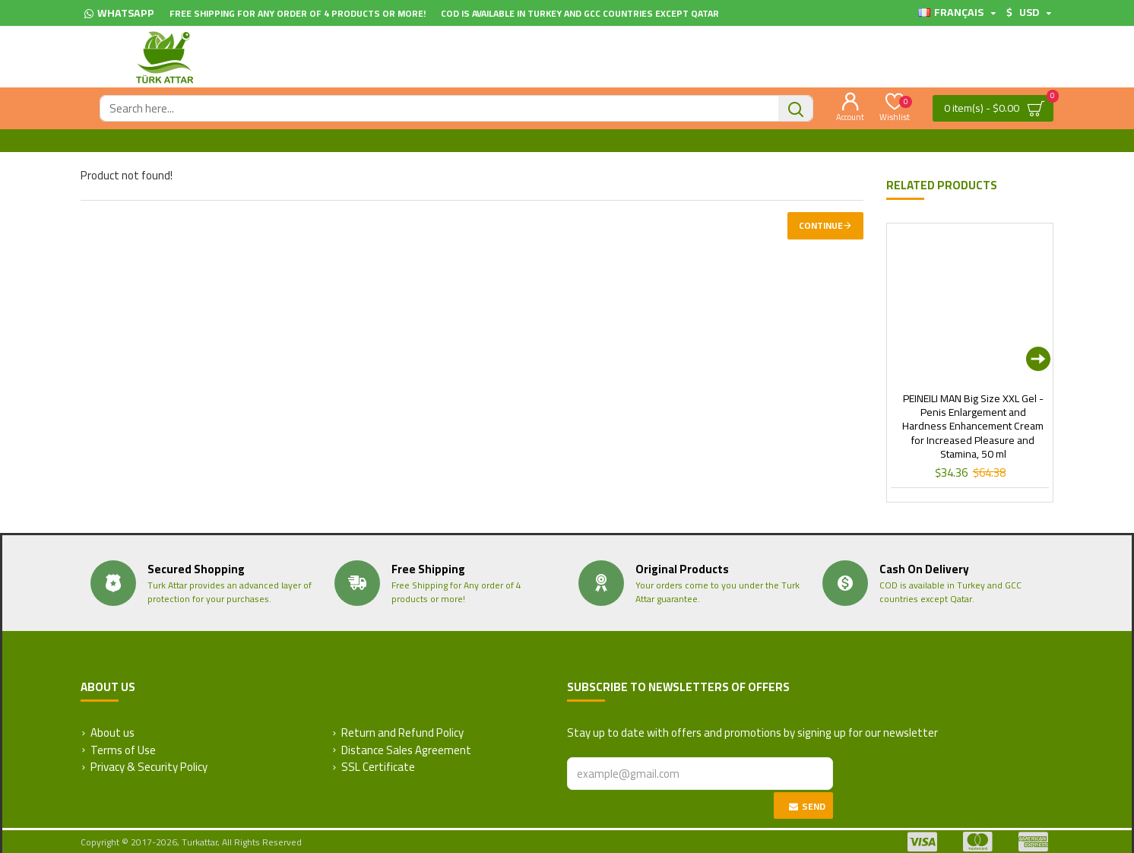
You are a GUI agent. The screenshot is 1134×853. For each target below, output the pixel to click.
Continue (821, 225)
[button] (1038, 358)
